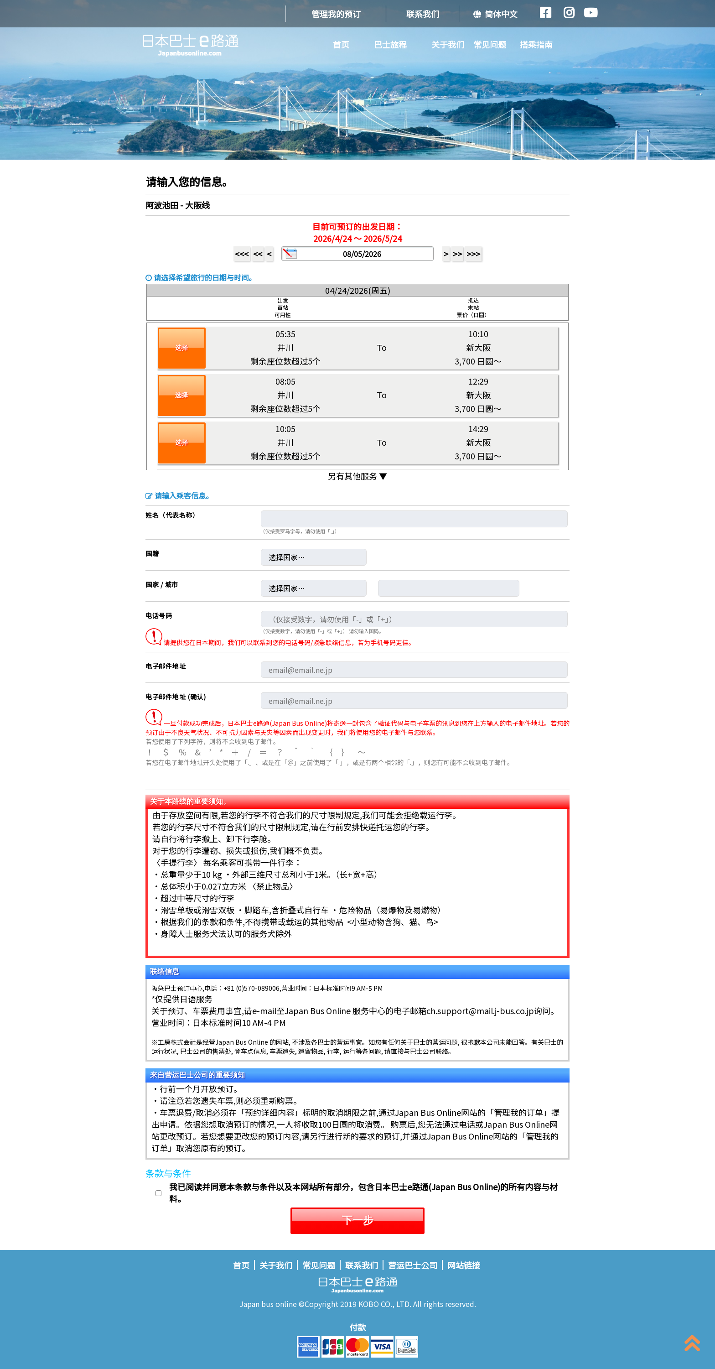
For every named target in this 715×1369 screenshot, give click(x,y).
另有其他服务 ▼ (357, 476)
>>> (473, 254)
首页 (341, 44)
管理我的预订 (336, 14)
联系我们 (422, 14)
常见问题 (489, 44)
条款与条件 (168, 1173)
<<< (242, 254)
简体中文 (495, 14)
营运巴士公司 (412, 1265)
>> (457, 254)
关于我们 (447, 44)
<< (257, 254)
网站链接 (463, 1265)
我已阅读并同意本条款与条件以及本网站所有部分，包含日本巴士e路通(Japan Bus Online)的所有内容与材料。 (363, 1192)
